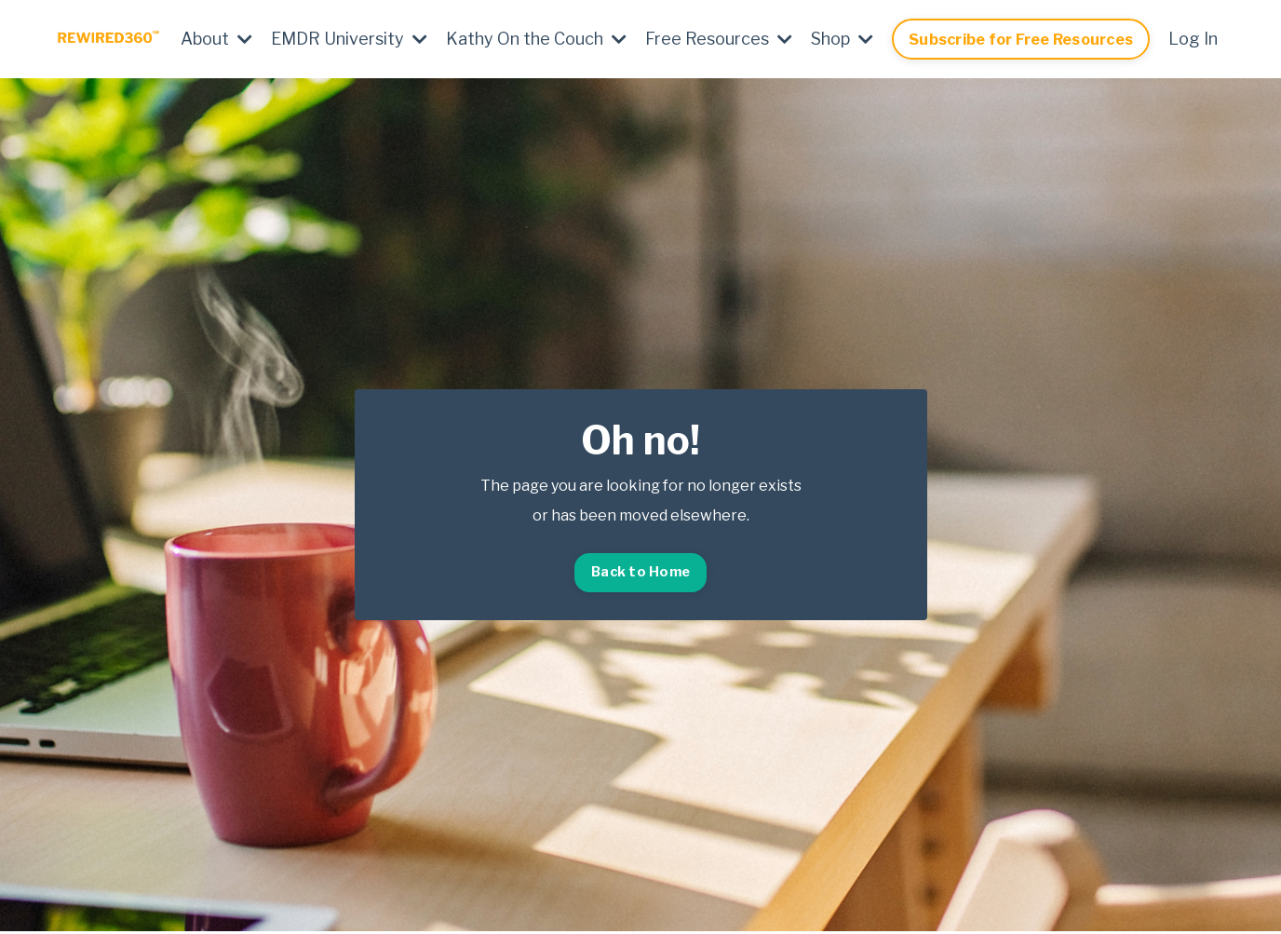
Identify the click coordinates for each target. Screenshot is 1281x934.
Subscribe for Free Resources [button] (1021, 39)
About (216, 38)
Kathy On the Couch (536, 38)
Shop (842, 38)
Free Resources (718, 38)
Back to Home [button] (640, 571)
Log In (1193, 38)
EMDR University (349, 38)
